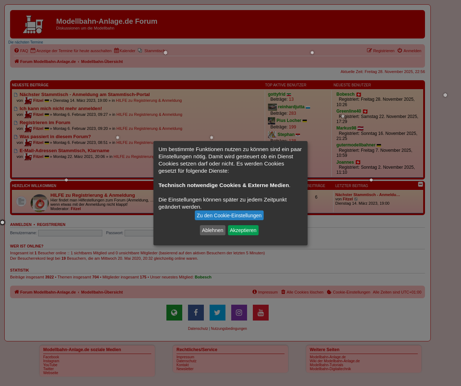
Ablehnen (212, 230)
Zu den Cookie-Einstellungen (229, 215)
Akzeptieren (243, 230)
